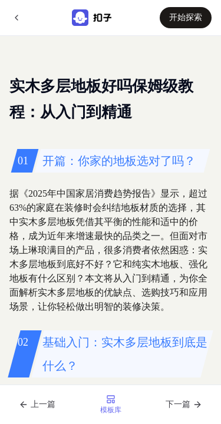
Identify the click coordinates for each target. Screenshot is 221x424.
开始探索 (185, 17)
